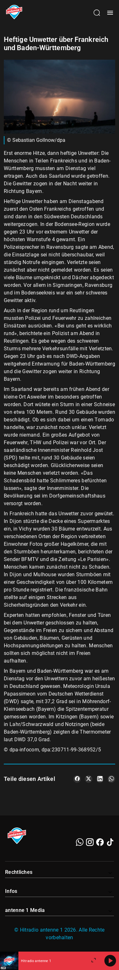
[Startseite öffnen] (14, 12)
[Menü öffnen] (110, 13)
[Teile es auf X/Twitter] (88, 779)
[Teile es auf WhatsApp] (111, 779)
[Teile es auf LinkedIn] (100, 779)
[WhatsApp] (79, 842)
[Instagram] (90, 842)
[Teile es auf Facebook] (77, 779)
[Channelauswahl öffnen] (97, 13)
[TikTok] (110, 842)
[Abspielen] (110, 960)
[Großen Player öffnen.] (94, 961)
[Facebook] (100, 842)
